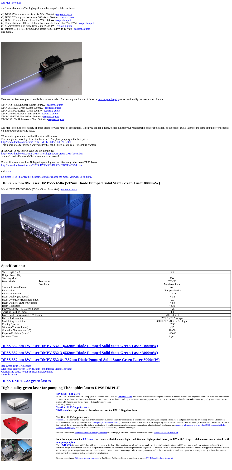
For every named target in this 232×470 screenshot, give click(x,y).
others (9, 171)
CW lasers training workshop (87, 458)
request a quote (64, 14)
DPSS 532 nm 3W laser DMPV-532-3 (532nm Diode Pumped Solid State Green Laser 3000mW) (79, 353)
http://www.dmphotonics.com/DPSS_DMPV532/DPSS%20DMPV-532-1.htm (41, 165)
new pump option (66, 442)
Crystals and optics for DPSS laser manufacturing (27, 371)
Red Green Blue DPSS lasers (16, 365)
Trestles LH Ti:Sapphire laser (72, 407)
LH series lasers (125, 396)
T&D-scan (62, 410)
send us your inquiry (108, 99)
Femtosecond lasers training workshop (91, 432)
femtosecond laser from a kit (166, 432)
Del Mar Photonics (11, 2)
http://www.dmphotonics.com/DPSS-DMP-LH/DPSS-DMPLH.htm (36, 142)
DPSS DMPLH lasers (68, 394)
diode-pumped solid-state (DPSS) (106, 422)
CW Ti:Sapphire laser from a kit (159, 458)
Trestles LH (61, 420)
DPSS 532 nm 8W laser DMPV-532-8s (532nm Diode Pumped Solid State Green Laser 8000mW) (80, 360)
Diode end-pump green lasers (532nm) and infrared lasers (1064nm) (36, 368)
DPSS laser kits (9, 374)
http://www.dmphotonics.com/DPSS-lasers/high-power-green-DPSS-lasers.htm (42, 153)
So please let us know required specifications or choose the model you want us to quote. (46, 176)
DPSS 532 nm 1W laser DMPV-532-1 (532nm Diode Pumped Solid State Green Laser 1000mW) (79, 346)
